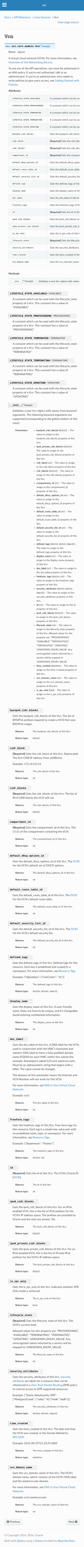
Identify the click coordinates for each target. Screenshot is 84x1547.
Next (72, 1521)
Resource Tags (67, 971)
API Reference (22, 17)
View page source (68, 22)
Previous (13, 1521)
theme (38, 1541)
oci (44, 5)
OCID (16, 831)
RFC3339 (18, 1437)
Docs (7, 17)
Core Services (42, 17)
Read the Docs (66, 1541)
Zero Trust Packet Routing (46, 1385)
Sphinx (21, 1541)
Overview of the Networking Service (30, 62)
